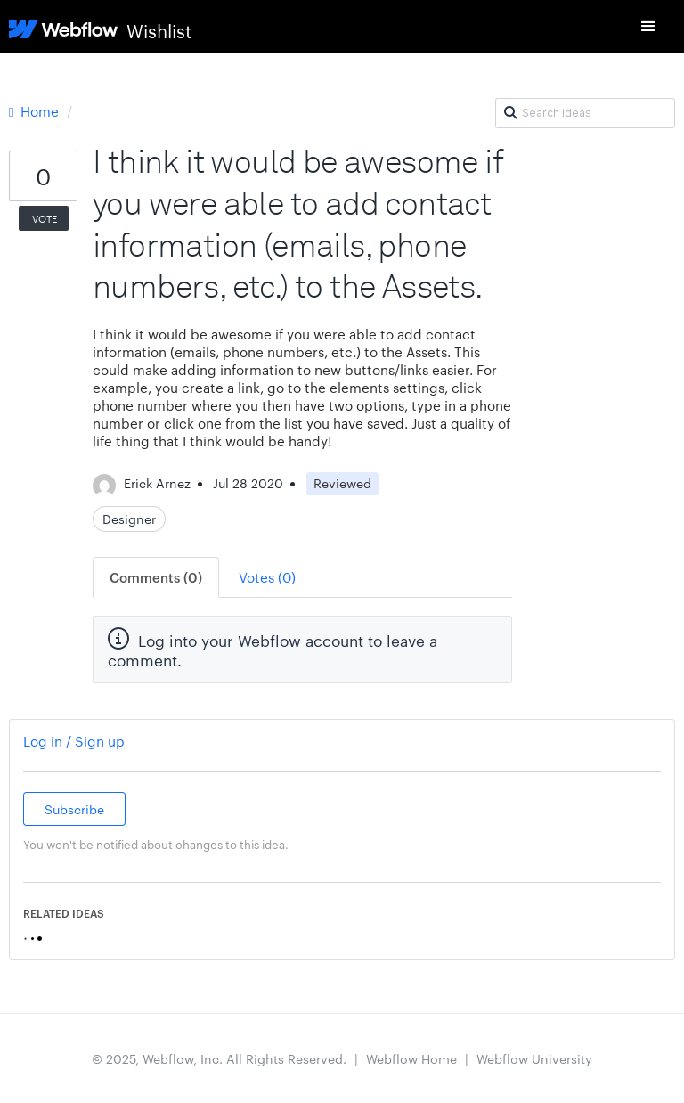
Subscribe (74, 809)
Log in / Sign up (74, 740)
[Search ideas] (585, 113)
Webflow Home (411, 1058)
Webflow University (534, 1058)
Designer (129, 518)
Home (35, 111)
